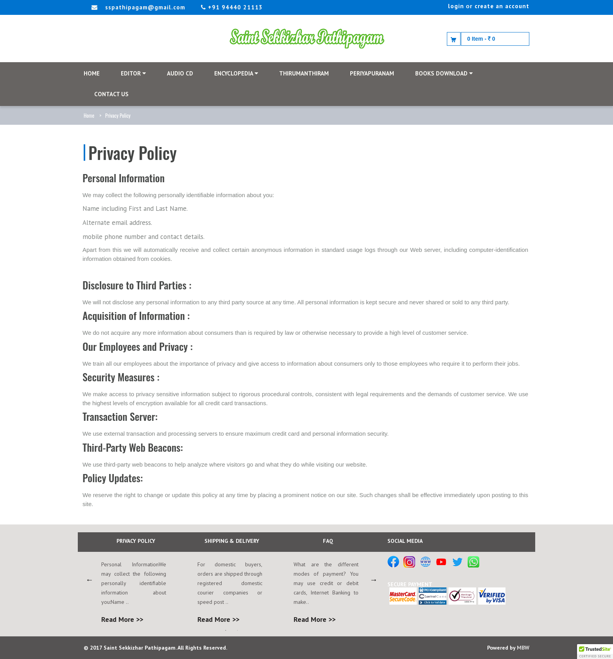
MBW (523, 647)
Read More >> (122, 619)
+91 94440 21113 (232, 7)
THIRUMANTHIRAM (304, 73)
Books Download (444, 73)
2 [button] (237, 630)
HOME (92, 73)
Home (89, 115)
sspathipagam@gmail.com (145, 7)
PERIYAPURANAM (372, 73)
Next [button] (374, 580)
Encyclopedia (236, 73)
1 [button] (225, 630)
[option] (135, 579)
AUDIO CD (180, 73)
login (456, 6)
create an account (502, 6)
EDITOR (133, 73)
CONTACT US (111, 94)
